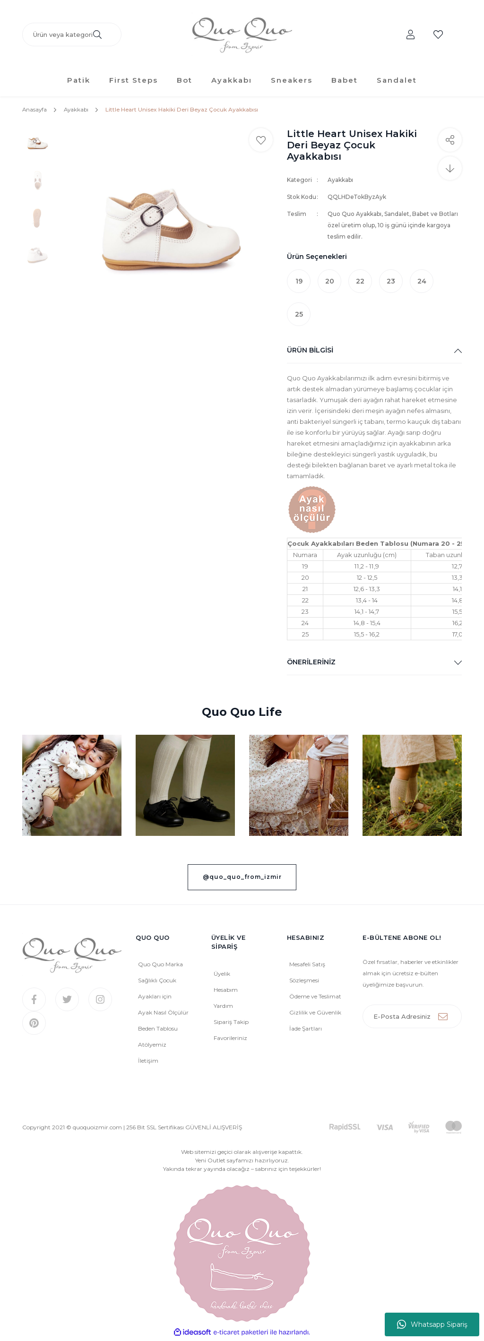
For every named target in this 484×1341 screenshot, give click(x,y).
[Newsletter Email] (412, 1018)
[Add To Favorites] (261, 142)
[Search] (71, 35)
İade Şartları (305, 1030)
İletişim (148, 1062)
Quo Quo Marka (160, 966)
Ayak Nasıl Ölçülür (163, 1014)
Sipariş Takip (231, 1023)
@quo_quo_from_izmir (242, 878)
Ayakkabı (340, 181)
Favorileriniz (230, 1039)
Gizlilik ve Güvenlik (315, 1014)
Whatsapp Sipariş (432, 1324)
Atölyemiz (152, 1046)
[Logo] (242, 35)
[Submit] (450, 1018)
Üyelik (222, 975)
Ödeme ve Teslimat (315, 998)
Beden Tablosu (158, 1030)
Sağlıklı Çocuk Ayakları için (157, 990)
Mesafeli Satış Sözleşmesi (307, 974)
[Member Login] (410, 35)
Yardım (223, 1007)
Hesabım (226, 991)
